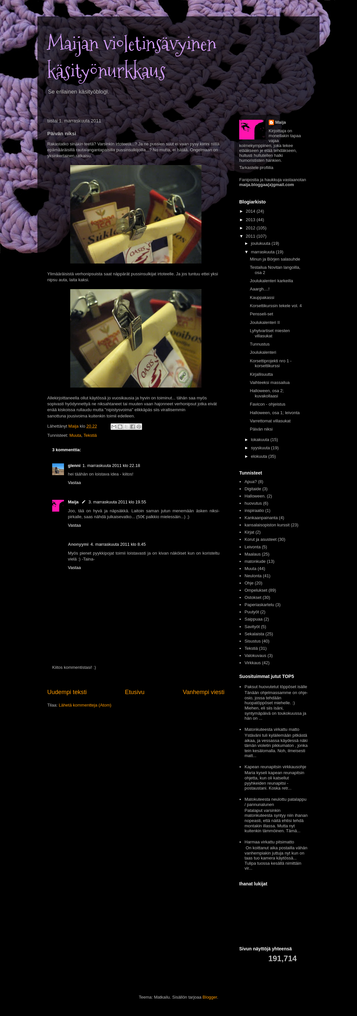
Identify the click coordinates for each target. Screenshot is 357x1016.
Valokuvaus (255, 655)
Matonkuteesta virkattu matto (271, 729)
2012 (251, 227)
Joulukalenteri (263, 352)
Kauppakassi (262, 297)
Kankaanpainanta (261, 517)
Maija (73, 501)
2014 (251, 211)
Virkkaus (252, 662)
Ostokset (252, 597)
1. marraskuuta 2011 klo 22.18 (111, 465)
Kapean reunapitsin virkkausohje (275, 766)
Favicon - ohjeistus (267, 404)
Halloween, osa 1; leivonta (275, 412)
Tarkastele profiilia (256, 167)
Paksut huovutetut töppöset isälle (275, 686)
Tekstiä (90, 435)
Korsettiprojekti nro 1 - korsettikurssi (270, 363)
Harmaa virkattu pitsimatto (269, 841)
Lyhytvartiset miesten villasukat (270, 333)
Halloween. (254, 496)
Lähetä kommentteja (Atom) (85, 705)
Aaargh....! (259, 288)
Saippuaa (253, 619)
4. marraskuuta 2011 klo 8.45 (118, 544)
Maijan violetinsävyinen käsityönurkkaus (131, 57)
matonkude (254, 561)
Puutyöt (251, 611)
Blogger (209, 997)
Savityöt (252, 626)
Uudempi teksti (67, 692)
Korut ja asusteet (260, 539)
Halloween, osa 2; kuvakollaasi (267, 393)
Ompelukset (255, 590)
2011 (251, 236)
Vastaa (74, 482)
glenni (74, 465)
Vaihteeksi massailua (269, 382)
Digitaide (252, 488)
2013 (251, 219)
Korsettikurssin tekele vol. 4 (276, 305)
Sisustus (252, 641)
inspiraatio (254, 510)
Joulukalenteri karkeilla (271, 280)
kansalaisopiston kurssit (266, 524)
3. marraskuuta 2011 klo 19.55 (117, 501)
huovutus (253, 503)
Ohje (248, 583)
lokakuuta (260, 439)
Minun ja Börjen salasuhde (275, 259)
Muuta (75, 435)
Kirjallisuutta (261, 374)
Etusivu (135, 692)
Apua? (250, 481)
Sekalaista (254, 633)
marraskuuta (263, 251)
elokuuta (259, 456)
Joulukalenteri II (265, 322)
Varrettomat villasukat (270, 420)
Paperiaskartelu (259, 604)
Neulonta (253, 575)
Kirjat (249, 532)
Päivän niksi (261, 429)
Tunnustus (259, 344)
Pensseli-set (261, 313)
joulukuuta (261, 243)
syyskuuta (261, 447)
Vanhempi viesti (203, 692)
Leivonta (252, 546)
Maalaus (252, 554)
